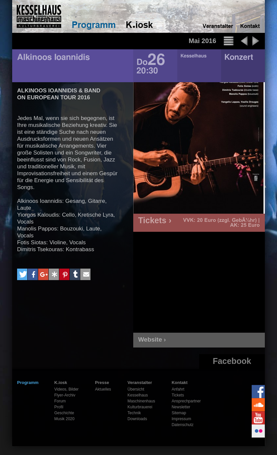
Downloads (137, 419)
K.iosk (60, 382)
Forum (60, 401)
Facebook (232, 361)
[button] (22, 274)
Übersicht (136, 389)
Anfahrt (178, 389)
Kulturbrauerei (140, 407)
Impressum (181, 419)
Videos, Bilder (66, 389)
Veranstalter (140, 382)
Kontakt (180, 382)
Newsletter (181, 407)
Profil (58, 407)
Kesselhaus (138, 395)
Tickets (178, 395)
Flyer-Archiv (64, 395)
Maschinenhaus (141, 401)
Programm (27, 382)
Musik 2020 (64, 419)
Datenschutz (183, 424)
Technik (134, 413)
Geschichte (64, 413)
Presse (102, 382)
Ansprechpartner (186, 401)
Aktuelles (103, 389)
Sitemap (179, 413)
